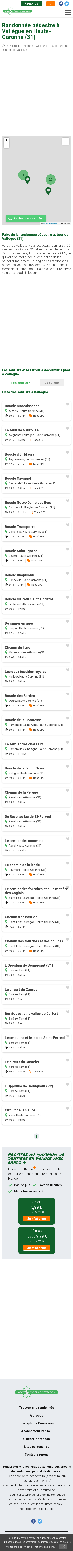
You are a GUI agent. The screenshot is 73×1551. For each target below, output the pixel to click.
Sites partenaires (36, 1447)
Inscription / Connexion (37, 1423)
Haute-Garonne (58, 45)
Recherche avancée (28, 218)
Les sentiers (20, 383)
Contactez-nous (36, 1454)
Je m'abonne (36, 1219)
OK (63, 1546)
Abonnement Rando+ (36, 1431)
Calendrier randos (36, 1439)
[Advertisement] (36, 94)
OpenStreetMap (50, 223)
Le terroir (51, 383)
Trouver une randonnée (36, 1408)
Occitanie (41, 45)
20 (50, 179)
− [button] (6, 145)
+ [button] (6, 140)
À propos (31, 3)
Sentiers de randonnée (20, 45)
